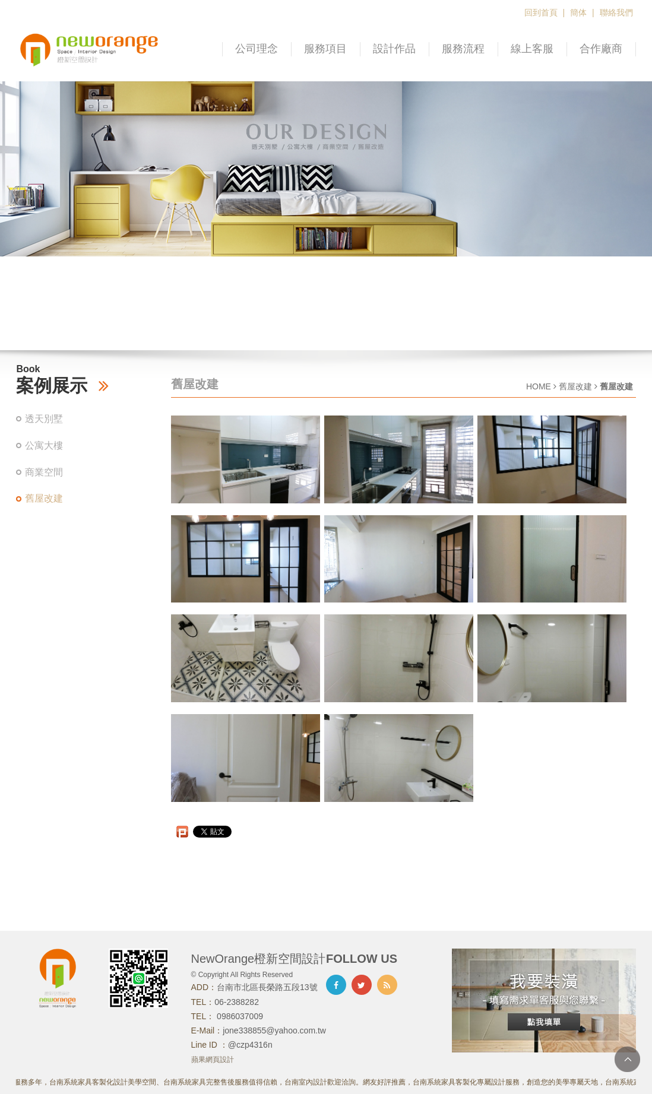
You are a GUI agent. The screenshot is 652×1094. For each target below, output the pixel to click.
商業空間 (44, 472)
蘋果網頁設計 (212, 1059)
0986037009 (238, 1016)
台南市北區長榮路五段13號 (267, 987)
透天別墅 (44, 419)
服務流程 (463, 49)
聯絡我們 (616, 12)
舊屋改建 (44, 498)
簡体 (578, 12)
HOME (538, 386)
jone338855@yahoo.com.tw (274, 1030)
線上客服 (532, 49)
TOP (627, 1059)
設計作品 (394, 49)
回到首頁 (541, 12)
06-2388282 (236, 1002)
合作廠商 (601, 49)
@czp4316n (250, 1044)
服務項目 (325, 49)
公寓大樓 (44, 445)
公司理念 (256, 49)
